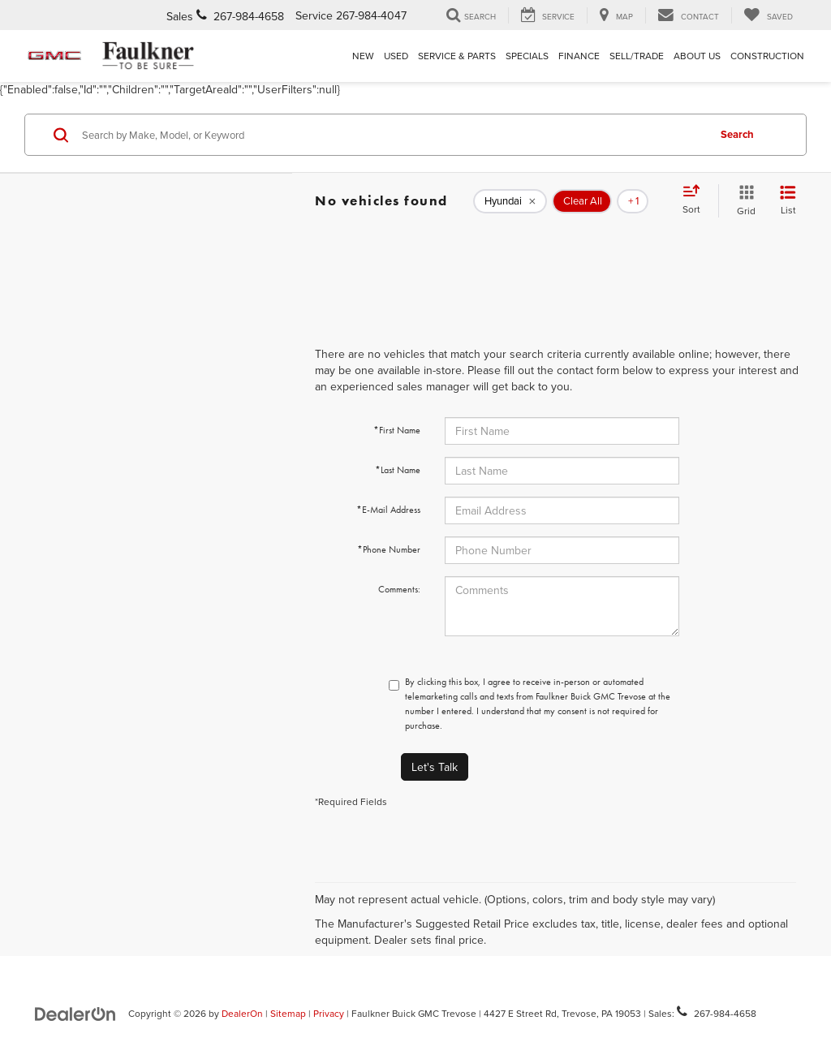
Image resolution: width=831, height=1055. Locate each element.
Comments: (399, 589)
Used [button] (396, 55)
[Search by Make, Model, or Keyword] (392, 134)
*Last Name (397, 470)
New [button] (363, 55)
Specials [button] (527, 55)
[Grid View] (743, 200)
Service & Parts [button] (457, 55)
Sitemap (288, 1013)
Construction (767, 55)
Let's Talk (434, 767)
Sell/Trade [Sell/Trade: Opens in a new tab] (636, 55)
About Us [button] (697, 55)
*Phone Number (388, 549)
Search (737, 134)
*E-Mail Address (388, 509)
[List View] (788, 200)
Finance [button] (579, 55)
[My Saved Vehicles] (768, 15)
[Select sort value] (696, 200)
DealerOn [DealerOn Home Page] (242, 1013)
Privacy (328, 1013)
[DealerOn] (75, 1013)
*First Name (396, 430)
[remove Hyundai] (510, 201)
